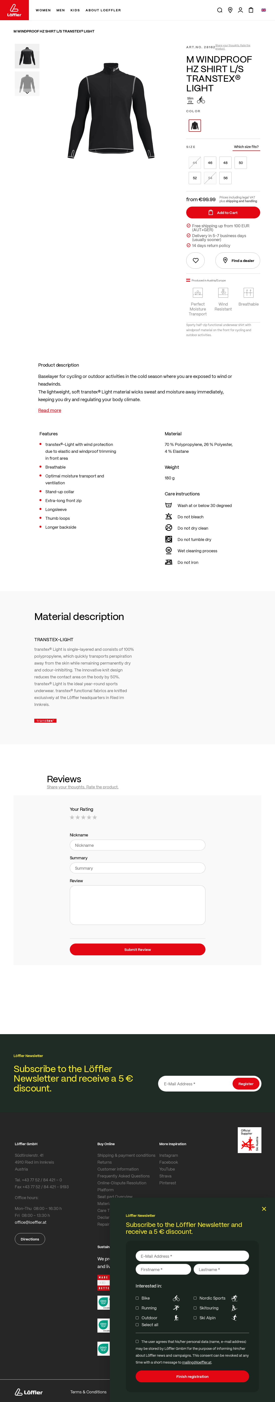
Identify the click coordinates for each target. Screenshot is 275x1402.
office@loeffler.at (30, 1222)
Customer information (118, 1169)
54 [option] (210, 178)
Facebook (168, 1162)
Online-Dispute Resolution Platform (121, 1186)
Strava (165, 1176)
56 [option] (225, 178)
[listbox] (223, 125)
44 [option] (195, 162)
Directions (30, 1239)
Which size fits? (246, 146)
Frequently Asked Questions (123, 1176)
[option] (195, 125)
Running (161, 1308)
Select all (150, 1325)
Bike (161, 1298)
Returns (104, 1162)
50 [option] (241, 162)
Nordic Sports (219, 1298)
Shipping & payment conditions (126, 1155)
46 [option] (210, 162)
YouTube (167, 1169)
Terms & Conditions (88, 1392)
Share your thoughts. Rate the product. (232, 46)
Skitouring (219, 1308)
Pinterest (167, 1183)
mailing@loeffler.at (196, 1362)
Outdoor (161, 1318)
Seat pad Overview (114, 1196)
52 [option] (195, 178)
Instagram (168, 1155)
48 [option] (225, 162)
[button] (27, 47)
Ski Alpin (219, 1318)
